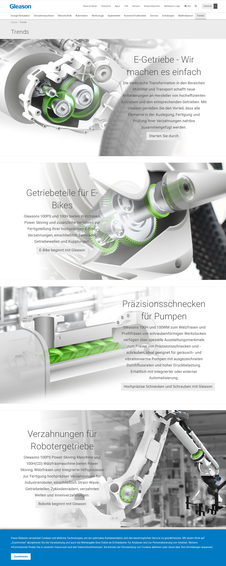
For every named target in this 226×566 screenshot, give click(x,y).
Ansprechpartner (152, 6)
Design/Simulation (20, 15)
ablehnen (160, 542)
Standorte (106, 6)
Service (154, 15)
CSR (126, 6)
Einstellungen (198, 542)
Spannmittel (114, 15)
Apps (117, 6)
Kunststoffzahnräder (135, 15)
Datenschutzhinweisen (92, 542)
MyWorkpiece (185, 15)
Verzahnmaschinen (44, 15)
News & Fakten (90, 6)
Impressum (61, 542)
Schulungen (168, 15)
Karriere (136, 6)
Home (14, 22)
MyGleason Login (172, 6)
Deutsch (207, 6)
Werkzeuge (98, 15)
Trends (200, 15)
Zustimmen (21, 556)
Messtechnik (65, 15)
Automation (81, 15)
